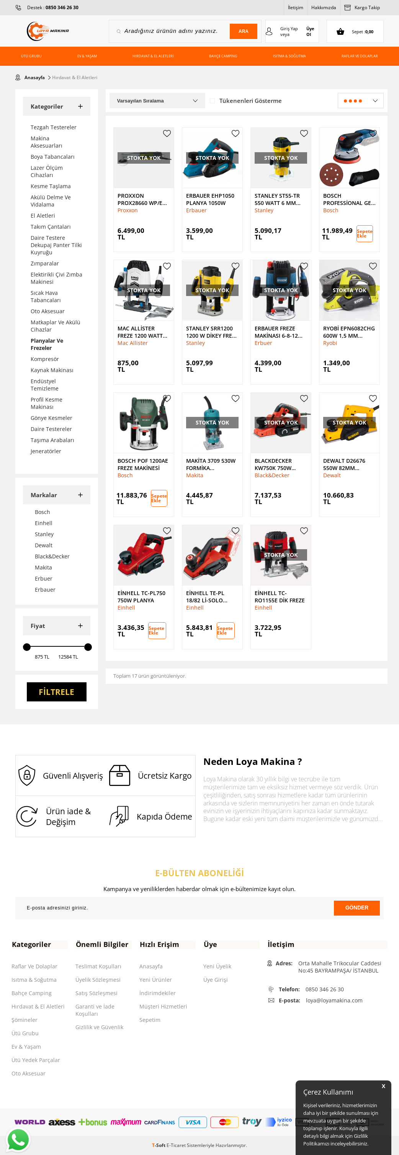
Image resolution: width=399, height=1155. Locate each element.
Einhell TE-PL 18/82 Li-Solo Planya (205, 596)
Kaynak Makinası (52, 369)
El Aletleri (43, 215)
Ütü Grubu (31, 56)
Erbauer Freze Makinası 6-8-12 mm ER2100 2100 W (280, 331)
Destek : (52, 7)
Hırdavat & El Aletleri (153, 56)
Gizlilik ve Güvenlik (99, 1027)
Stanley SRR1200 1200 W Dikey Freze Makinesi (212, 331)
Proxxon (128, 209)
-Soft (159, 1145)
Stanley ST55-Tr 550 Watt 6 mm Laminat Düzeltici (280, 199)
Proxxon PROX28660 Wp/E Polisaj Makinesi (141, 199)
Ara (243, 31)
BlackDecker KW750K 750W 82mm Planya (274, 463)
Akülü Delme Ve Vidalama (51, 200)
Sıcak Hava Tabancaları (46, 296)
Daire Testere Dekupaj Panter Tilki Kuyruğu (56, 244)
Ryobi (330, 342)
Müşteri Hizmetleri (163, 1006)
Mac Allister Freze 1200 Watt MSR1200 (140, 331)
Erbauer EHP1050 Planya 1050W (210, 199)
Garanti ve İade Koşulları (94, 1010)
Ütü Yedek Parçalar (35, 1060)
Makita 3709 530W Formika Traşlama (210, 463)
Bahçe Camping (223, 56)
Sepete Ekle (365, 233)
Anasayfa (151, 966)
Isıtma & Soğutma (289, 56)
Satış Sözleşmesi (96, 993)
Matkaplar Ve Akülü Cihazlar (55, 325)
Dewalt (332, 474)
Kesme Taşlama (51, 185)
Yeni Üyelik (217, 966)
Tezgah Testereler (54, 126)
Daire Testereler (51, 428)
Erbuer (263, 342)
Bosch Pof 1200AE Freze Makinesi (143, 463)
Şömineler (24, 1019)
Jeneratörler (46, 450)
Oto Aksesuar (48, 310)
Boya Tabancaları (53, 156)
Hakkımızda (323, 7)
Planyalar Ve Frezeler (47, 344)
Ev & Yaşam (87, 56)
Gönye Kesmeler (51, 417)
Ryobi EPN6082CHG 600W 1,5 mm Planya (349, 331)
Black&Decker (272, 474)
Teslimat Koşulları (98, 966)
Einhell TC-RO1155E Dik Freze (280, 596)
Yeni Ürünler (155, 979)
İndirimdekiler (157, 993)
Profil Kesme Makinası (46, 402)
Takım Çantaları (51, 226)
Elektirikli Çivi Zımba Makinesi (56, 277)
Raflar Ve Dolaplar (34, 966)
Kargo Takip (362, 7)
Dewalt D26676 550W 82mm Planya (344, 463)
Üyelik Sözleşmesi (98, 979)
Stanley (264, 209)
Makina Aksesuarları (46, 141)
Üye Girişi (215, 979)
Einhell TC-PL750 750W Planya (141, 596)
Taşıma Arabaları (52, 439)
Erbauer (196, 209)
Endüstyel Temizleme (45, 384)
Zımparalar (45, 263)
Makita (194, 474)
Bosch (330, 209)
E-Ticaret (176, 1145)
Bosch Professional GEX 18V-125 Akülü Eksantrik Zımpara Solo (348, 199)
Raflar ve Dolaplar (360, 56)
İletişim (295, 7)
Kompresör (45, 358)
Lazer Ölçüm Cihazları (47, 171)
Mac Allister (133, 342)
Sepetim (149, 1019)
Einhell (126, 607)
